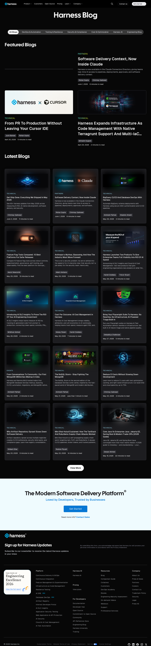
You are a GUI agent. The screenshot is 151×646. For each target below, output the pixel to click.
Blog (103, 575)
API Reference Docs (81, 621)
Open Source (50, 4)
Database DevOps (43, 597)
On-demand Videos (108, 600)
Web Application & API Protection (49, 615)
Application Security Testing (47, 611)
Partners (83, 54)
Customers (38, 4)
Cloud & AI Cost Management (47, 622)
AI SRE (38, 593)
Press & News (137, 579)
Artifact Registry (42, 601)
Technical (10, 118)
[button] (28, 3)
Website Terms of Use (61, 644)
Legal (134, 600)
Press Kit (135, 604)
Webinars (104, 604)
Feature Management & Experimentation (52, 582)
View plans (77, 589)
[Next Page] (75, 468)
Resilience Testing (43, 589)
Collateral (105, 582)
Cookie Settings (105, 644)
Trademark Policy (139, 593)
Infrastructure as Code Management (50, 586)
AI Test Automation (43, 626)
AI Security (40, 619)
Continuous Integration (45, 579)
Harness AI (77, 575)
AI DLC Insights (42, 608)
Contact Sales (83, 517)
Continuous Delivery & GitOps (47, 575)
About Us (135, 575)
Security (135, 596)
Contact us (123, 4)
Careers (135, 586)
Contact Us (136, 589)
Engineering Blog (79, 624)
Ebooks (104, 593)
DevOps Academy (108, 589)
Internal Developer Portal (46, 604)
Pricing (59, 4)
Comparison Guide (108, 579)
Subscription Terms (44, 644)
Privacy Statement (78, 644)
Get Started (75, 509)
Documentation (79, 603)
